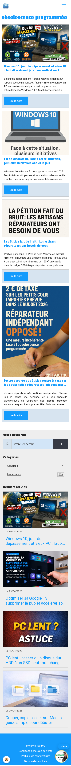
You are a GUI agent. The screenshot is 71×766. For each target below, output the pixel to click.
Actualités (35, 466)
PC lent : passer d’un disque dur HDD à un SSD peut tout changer (34, 660)
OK (60, 444)
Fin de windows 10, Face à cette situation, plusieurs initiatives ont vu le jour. (32, 161)
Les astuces (35, 474)
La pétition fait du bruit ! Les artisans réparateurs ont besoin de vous (30, 244)
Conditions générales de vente (35, 750)
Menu (63, 746)
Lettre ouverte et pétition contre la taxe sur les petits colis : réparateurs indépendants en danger (35, 383)
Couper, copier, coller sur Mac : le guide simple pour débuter (34, 720)
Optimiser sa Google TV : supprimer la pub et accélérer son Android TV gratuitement (35, 601)
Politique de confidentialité (35, 756)
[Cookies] (6, 759)
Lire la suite (15, 100)
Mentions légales (35, 745)
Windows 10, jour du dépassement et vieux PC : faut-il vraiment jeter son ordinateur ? (35, 69)
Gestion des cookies (35, 761)
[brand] (6, 6)
